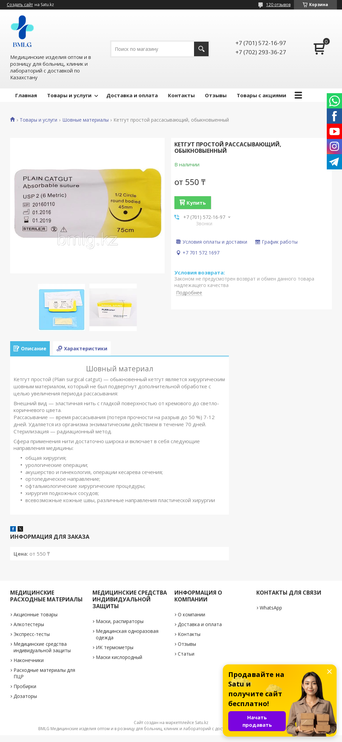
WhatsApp (271, 607)
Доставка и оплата (132, 95)
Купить (196, 202)
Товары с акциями (261, 95)
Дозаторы (25, 696)
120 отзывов (278, 4)
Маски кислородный (119, 657)
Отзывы (216, 95)
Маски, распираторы (120, 621)
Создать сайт (20, 4)
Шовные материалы (85, 120)
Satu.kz (201, 722)
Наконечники (29, 660)
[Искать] (201, 49)
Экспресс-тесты (32, 634)
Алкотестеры (29, 624)
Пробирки (25, 686)
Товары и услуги (69, 95)
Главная (26, 95)
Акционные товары (36, 614)
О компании (191, 614)
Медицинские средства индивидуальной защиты (42, 647)
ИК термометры (114, 647)
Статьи (186, 654)
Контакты (181, 95)
